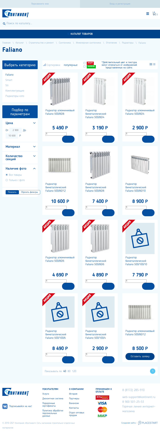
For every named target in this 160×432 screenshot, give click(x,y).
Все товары (15, 175)
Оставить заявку (140, 356)
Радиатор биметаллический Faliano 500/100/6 (55, 334)
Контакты (74, 408)
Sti (6, 85)
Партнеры (74, 398)
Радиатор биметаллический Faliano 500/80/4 (95, 114)
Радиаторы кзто (14, 96)
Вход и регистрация (120, 4)
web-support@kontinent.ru (138, 397)
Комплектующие (14, 90)
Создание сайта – (129, 423)
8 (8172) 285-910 (133, 390)
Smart (8, 80)
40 (64, 371)
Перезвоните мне (40, 4)
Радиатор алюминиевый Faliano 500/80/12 (140, 333)
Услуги (45, 394)
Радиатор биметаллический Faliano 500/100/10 (136, 261)
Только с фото (17, 180)
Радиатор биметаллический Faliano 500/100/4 (95, 334)
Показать (12, 192)
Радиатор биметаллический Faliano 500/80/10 (135, 187)
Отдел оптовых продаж (76, 414)
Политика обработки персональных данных (52, 413)
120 (74, 371)
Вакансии (74, 403)
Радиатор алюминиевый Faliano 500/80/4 (140, 112)
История (73, 394)
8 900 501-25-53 (133, 402)
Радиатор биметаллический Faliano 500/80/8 (95, 187)
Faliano (9, 74)
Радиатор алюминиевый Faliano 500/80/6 (60, 259)
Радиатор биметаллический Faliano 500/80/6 (95, 261)
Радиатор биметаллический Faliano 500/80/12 (55, 187)
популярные (71, 65)
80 (69, 371)
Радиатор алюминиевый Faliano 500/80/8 (60, 112)
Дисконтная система (52, 398)
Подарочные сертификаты (49, 404)
